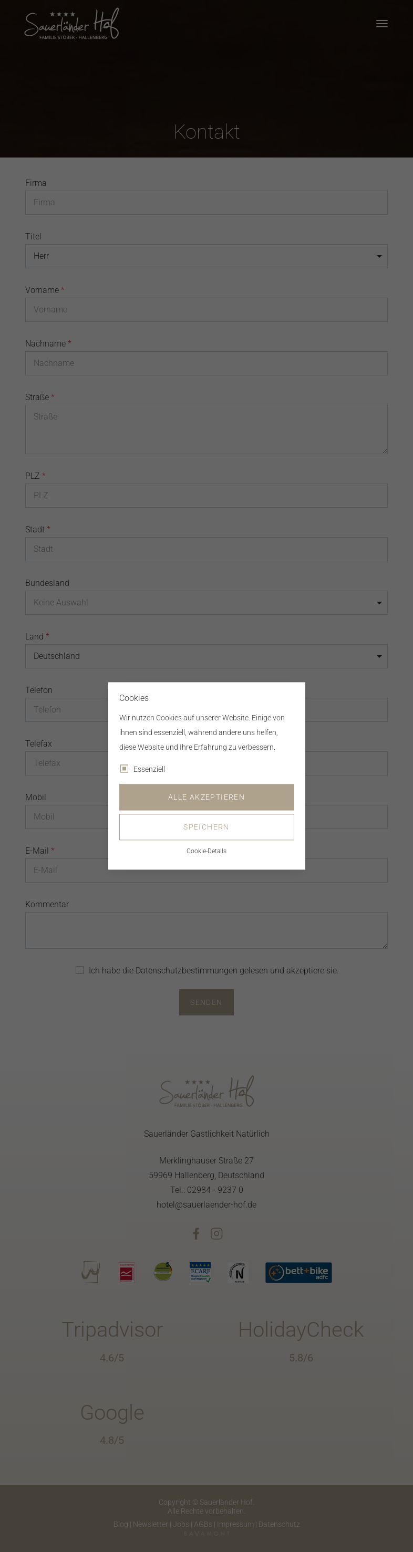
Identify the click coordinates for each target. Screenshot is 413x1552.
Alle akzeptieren (206, 797)
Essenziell (149, 769)
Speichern (206, 827)
